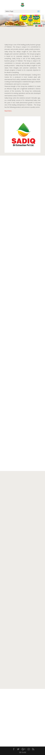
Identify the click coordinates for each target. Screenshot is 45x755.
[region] (22, 17)
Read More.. (8, 111)
